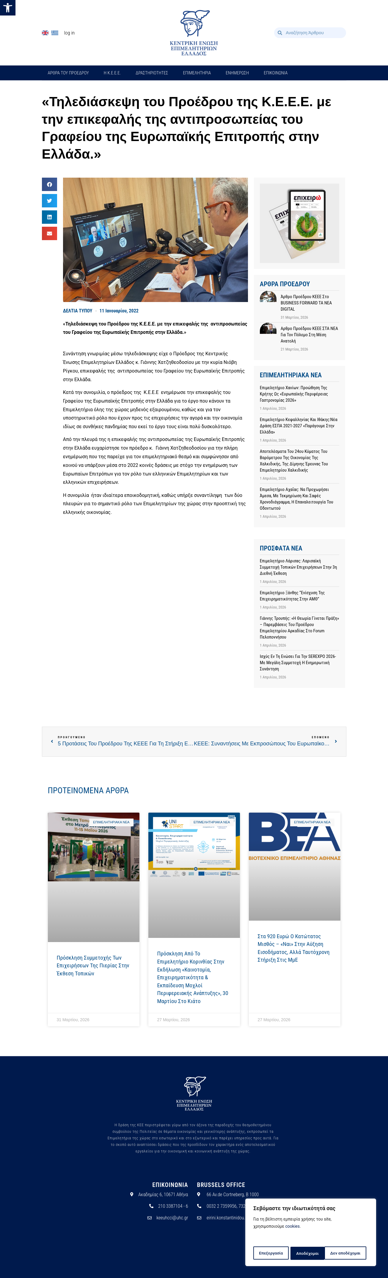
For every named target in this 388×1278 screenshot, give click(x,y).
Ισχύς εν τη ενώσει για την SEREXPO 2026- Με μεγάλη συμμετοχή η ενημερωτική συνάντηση (298, 663)
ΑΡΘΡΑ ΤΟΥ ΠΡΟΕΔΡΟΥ (68, 73)
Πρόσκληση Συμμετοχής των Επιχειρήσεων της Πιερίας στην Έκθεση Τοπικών (93, 965)
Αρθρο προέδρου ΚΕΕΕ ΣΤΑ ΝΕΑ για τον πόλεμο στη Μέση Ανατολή (309, 335)
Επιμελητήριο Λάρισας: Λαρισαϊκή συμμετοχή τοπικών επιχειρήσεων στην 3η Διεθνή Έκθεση (298, 567)
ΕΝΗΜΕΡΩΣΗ (237, 73)
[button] (7, 7)
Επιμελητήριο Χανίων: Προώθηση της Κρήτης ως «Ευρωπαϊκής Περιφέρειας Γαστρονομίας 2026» (294, 394)
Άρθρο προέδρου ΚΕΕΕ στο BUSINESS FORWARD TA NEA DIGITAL (306, 303)
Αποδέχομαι (351, 1253)
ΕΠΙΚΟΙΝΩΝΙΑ (276, 73)
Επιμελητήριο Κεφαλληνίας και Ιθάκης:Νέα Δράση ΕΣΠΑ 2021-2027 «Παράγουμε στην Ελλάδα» (298, 426)
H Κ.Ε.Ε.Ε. (112, 73)
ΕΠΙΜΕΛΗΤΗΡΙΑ (197, 73)
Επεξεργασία (270, 1253)
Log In (69, 33)
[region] (310, 1232)
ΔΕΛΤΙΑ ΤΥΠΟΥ (77, 311)
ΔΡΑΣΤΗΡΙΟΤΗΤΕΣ (152, 73)
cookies (292, 1227)
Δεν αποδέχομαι (311, 1253)
